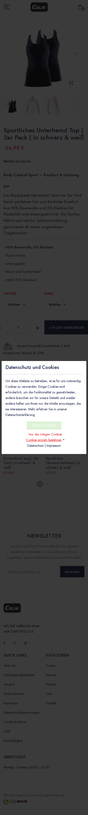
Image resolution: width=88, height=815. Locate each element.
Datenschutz (35, 445)
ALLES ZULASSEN (44, 425)
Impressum (53, 445)
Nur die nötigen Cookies (45, 434)
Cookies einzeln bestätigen (44, 440)
